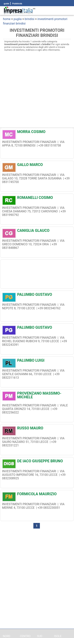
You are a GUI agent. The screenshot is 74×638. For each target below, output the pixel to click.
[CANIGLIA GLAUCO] (37, 231)
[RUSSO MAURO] (37, 429)
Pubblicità (17, 3)
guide (6, 3)
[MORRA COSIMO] (37, 132)
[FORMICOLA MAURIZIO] (37, 495)
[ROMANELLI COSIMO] (37, 198)
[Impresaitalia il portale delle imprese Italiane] (19, 10)
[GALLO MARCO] (37, 165)
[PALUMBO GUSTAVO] (37, 295)
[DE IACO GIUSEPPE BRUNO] (37, 462)
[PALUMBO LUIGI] (37, 361)
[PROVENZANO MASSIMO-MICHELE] (37, 395)
